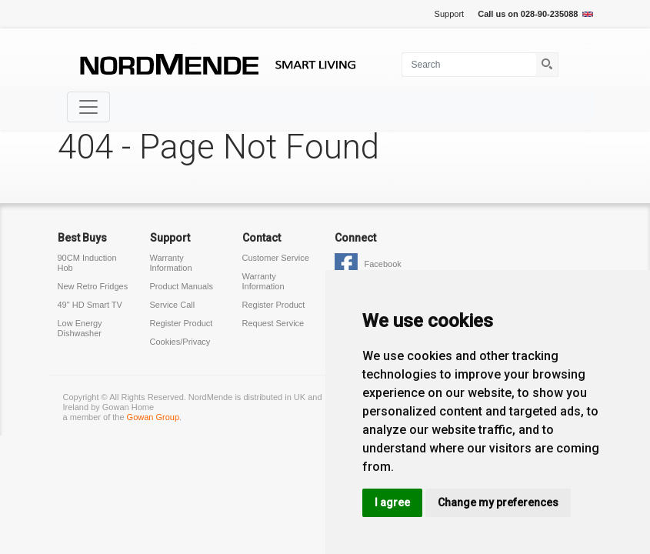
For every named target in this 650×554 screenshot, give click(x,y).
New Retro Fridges (93, 286)
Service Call (172, 304)
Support (450, 13)
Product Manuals (182, 286)
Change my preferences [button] (498, 502)
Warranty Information (171, 262)
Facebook (383, 264)
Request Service (273, 323)
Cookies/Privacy (180, 341)
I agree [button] (392, 502)
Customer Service (275, 257)
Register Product (181, 323)
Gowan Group (153, 417)
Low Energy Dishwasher (80, 328)
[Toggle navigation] (88, 107)
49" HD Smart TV (90, 304)
